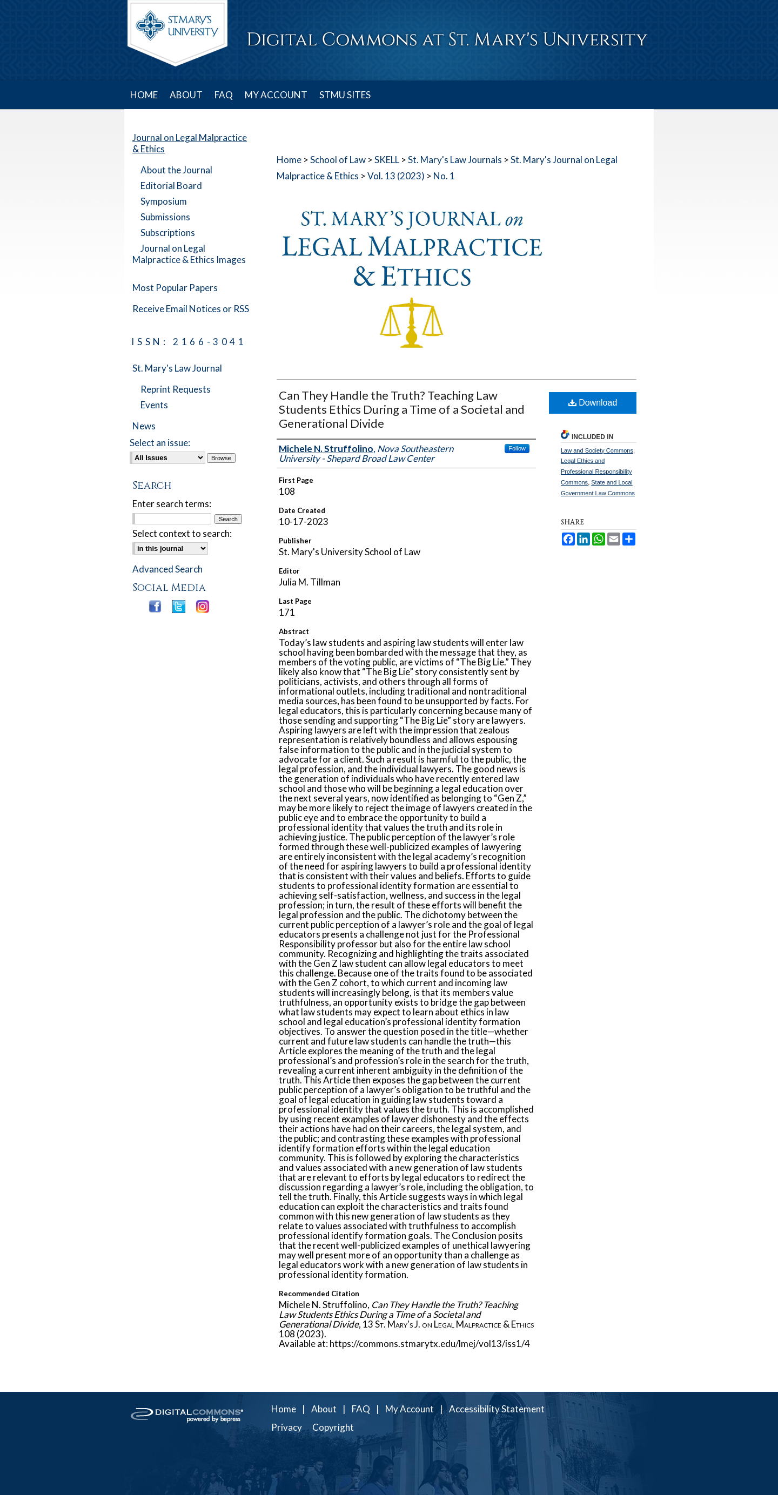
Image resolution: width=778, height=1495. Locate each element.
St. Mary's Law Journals (455, 159)
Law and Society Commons (597, 450)
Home (289, 159)
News (144, 426)
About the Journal (176, 170)
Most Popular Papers (175, 287)
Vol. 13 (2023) (396, 175)
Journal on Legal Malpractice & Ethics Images (189, 254)
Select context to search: (182, 533)
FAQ (361, 1409)
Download (593, 402)
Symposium (163, 201)
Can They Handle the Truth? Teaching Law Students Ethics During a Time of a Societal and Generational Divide (402, 409)
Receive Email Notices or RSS (190, 308)
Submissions (165, 217)
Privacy (286, 1427)
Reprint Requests (175, 389)
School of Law (338, 159)
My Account (409, 1409)
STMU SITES (345, 94)
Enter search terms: (171, 503)
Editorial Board (171, 185)
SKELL (386, 159)
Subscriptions (167, 232)
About (324, 1409)
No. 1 (444, 175)
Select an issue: (160, 442)
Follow (517, 448)
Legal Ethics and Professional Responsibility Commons (596, 471)
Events (154, 404)
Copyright (333, 1427)
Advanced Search (167, 569)
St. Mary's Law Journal (177, 368)
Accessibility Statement (497, 1409)
